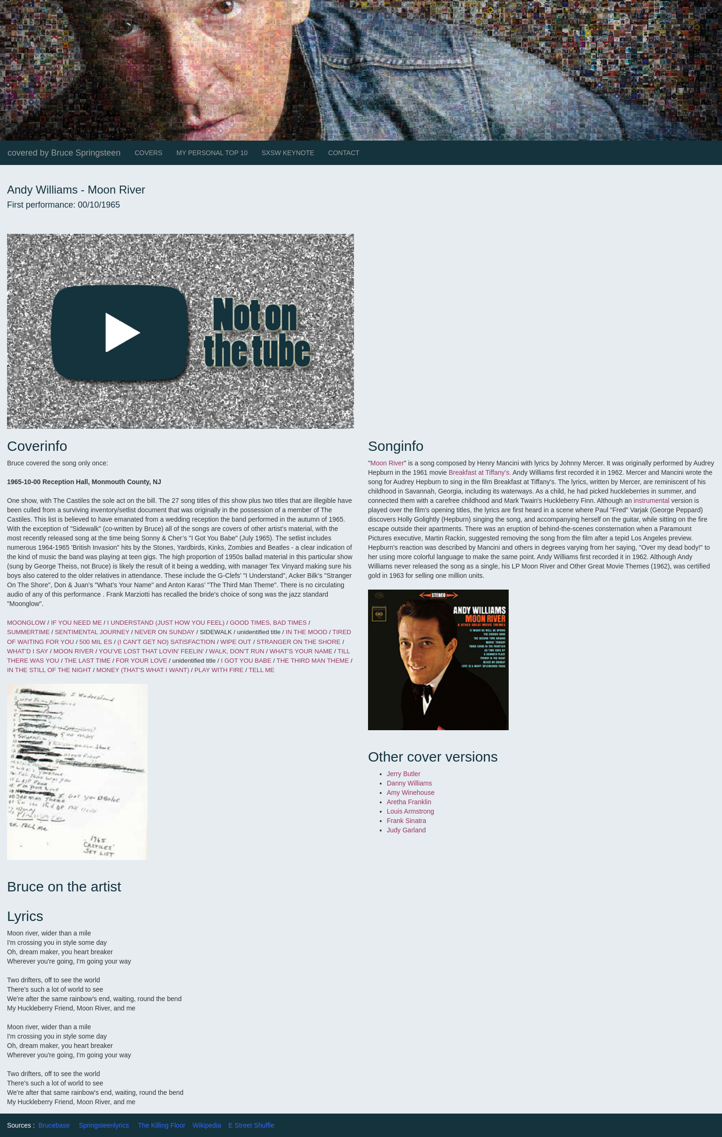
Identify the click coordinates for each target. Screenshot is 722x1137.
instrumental (651, 500)
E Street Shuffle (251, 1125)
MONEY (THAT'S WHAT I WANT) (144, 669)
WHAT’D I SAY (27, 651)
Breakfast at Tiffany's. (480, 472)
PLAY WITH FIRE (219, 669)
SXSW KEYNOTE (288, 153)
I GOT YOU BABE (247, 660)
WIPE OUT (235, 641)
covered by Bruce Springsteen (64, 152)
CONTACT (344, 153)
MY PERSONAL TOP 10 (212, 153)
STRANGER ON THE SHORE (298, 641)
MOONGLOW (26, 622)
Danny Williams (410, 783)
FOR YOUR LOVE (142, 660)
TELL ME (261, 669)
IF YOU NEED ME (77, 622)
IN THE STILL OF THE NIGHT (50, 669)
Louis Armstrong (410, 811)
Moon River (387, 463)
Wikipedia (207, 1125)
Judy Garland (406, 830)
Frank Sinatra (406, 820)
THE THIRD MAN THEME (313, 660)
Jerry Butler (404, 774)
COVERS (148, 153)
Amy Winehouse (411, 792)
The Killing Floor (161, 1125)
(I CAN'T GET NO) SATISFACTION (166, 641)
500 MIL (90, 641)
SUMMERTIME (29, 632)
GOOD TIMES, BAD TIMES (268, 622)
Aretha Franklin (409, 802)
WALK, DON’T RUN (236, 651)
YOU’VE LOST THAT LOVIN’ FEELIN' (152, 651)
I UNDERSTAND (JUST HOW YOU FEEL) (166, 622)
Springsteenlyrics (104, 1125)
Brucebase (54, 1125)
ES (108, 641)
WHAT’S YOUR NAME (302, 651)
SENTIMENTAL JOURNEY (93, 632)
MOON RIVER (74, 651)
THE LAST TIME (88, 660)
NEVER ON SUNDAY (165, 632)
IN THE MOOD (307, 632)
